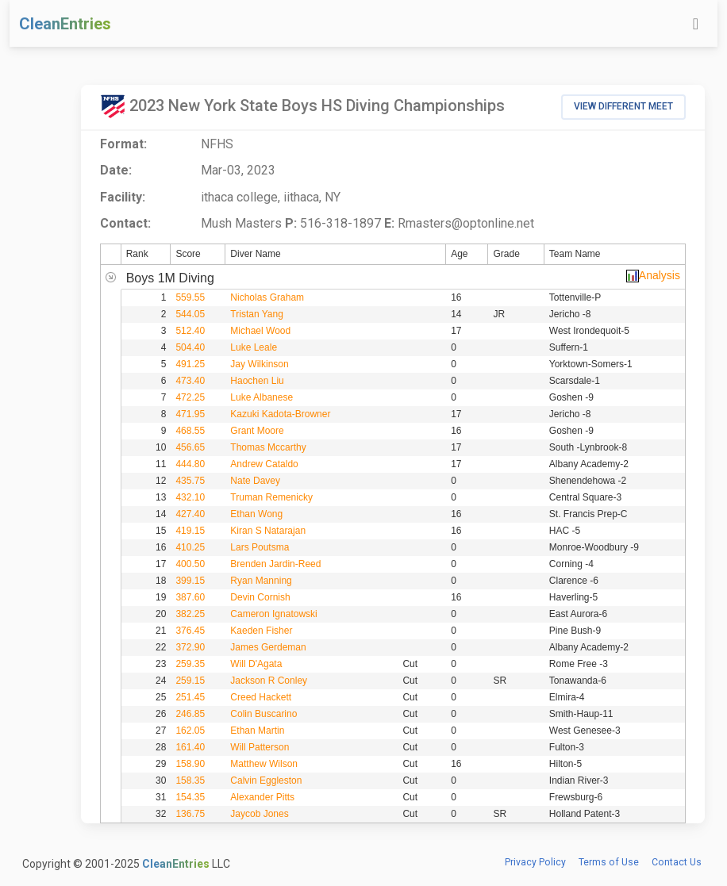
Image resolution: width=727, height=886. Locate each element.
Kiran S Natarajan (268, 530)
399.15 (190, 580)
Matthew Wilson (264, 763)
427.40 (190, 514)
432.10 (190, 497)
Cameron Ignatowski (273, 613)
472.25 (190, 397)
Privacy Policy (535, 862)
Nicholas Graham (267, 297)
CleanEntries (65, 23)
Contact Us (677, 862)
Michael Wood (260, 330)
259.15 (190, 680)
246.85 (190, 713)
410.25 (190, 547)
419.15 (190, 530)
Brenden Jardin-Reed (275, 564)
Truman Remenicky (271, 497)
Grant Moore (256, 430)
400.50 (190, 564)
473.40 (190, 380)
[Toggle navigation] (695, 24)
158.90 (190, 763)
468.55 (190, 430)
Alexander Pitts (262, 797)
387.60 (190, 597)
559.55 (190, 297)
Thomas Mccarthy (268, 447)
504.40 (190, 347)
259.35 (190, 663)
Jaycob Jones (259, 813)
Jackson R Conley (268, 680)
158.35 (190, 780)
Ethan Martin (257, 730)
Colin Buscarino (263, 713)
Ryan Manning (260, 580)
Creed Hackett (260, 697)
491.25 (190, 364)
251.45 (190, 697)
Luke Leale (253, 347)
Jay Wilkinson (259, 364)
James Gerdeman (268, 647)
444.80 (190, 464)
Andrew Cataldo (264, 464)
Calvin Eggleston (266, 780)
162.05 (190, 730)
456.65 (190, 447)
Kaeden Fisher (261, 630)
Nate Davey (255, 480)
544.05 (190, 314)
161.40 (190, 747)
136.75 (190, 813)
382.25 (190, 613)
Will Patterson (259, 747)
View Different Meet (623, 106)
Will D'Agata (256, 663)
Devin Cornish (260, 597)
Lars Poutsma (259, 547)
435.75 (190, 480)
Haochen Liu (256, 380)
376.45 (190, 630)
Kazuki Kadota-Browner (280, 414)
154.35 (190, 797)
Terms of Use (609, 862)
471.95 (190, 414)
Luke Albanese (261, 397)
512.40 (190, 330)
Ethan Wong (256, 514)
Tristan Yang (256, 314)
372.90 (190, 647)
